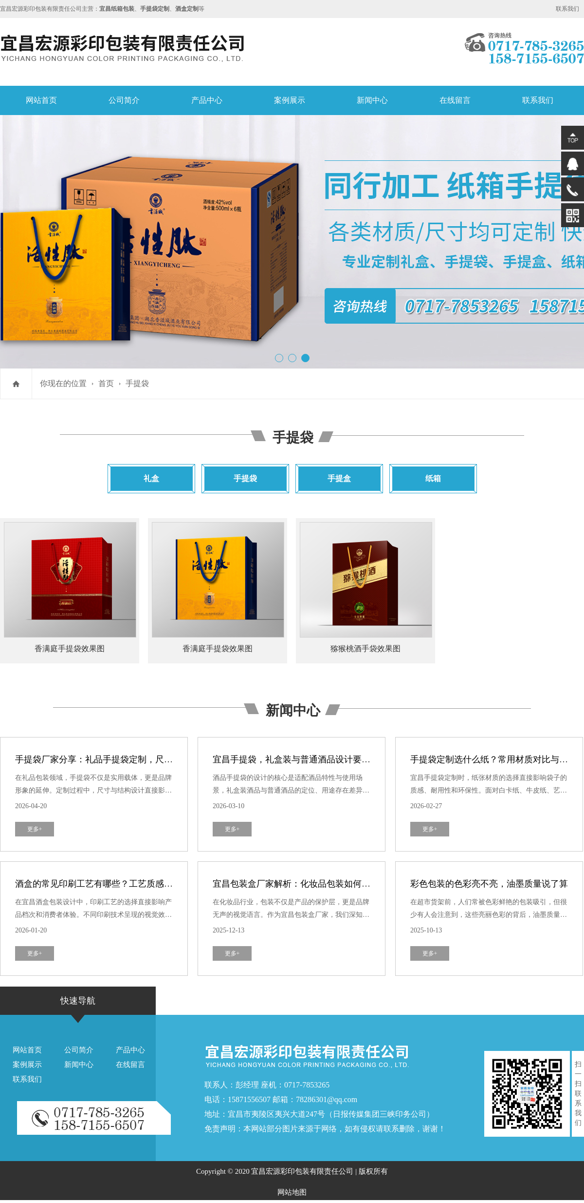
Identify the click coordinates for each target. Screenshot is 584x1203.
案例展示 (289, 100)
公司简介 (124, 100)
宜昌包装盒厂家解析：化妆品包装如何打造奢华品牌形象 (322, 884)
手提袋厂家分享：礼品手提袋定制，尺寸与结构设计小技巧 (129, 759)
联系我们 (567, 8)
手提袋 (137, 383)
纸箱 (433, 478)
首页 (106, 383)
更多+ (34, 829)
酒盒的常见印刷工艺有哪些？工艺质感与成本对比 (111, 884)
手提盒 (339, 478)
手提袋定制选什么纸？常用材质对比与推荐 (493, 759)
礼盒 (151, 478)
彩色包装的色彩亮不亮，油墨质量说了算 (489, 884)
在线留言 (455, 100)
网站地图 (292, 1192)
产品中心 (206, 100)
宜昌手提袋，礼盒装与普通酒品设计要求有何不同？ (313, 759)
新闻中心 (372, 100)
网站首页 (41, 100)
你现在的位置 (63, 383)
